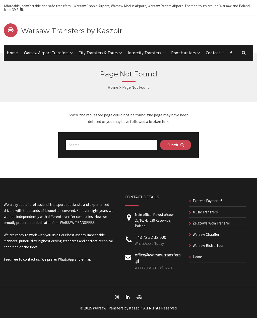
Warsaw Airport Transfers (46, 53)
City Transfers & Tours (98, 53)
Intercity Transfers (144, 53)
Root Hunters (183, 53)
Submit (175, 145)
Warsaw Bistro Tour (208, 245)
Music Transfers (205, 212)
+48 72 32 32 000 (150, 237)
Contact (213, 53)
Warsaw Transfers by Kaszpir (71, 30)
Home (12, 53)
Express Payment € (207, 200)
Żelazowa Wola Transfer (211, 223)
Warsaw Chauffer (206, 234)
